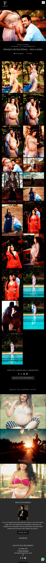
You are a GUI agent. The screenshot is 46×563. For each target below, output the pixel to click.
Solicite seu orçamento (23, 378)
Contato (23, 559)
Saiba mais (23, 528)
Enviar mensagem (24, 547)
